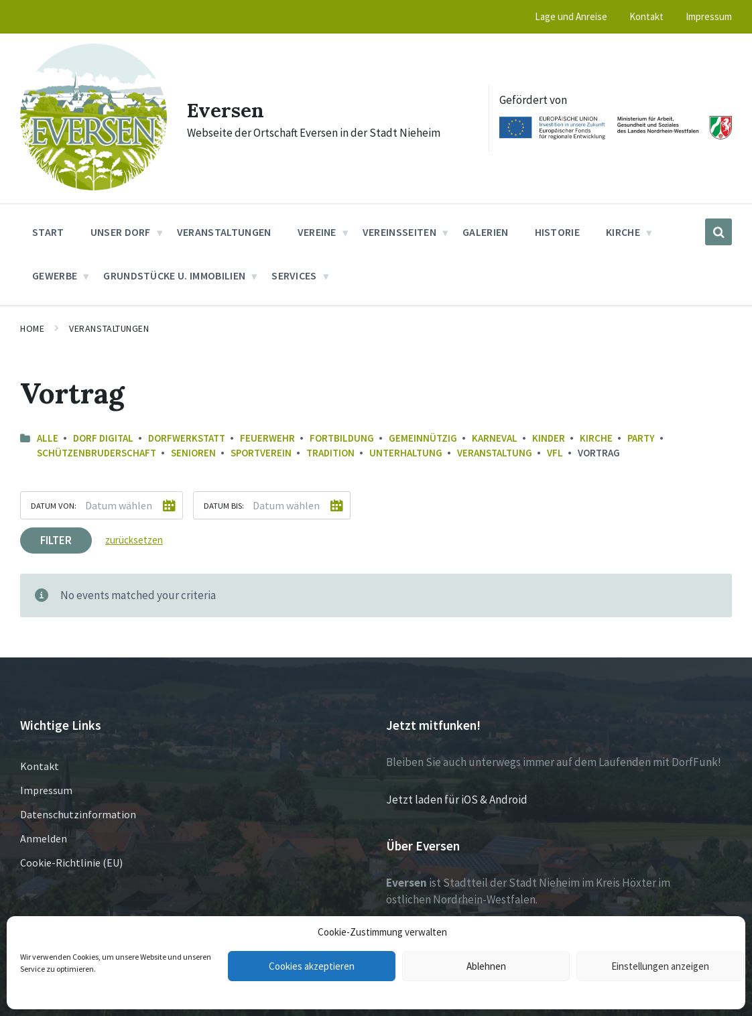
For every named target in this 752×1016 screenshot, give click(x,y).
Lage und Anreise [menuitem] (571, 16)
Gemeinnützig (423, 438)
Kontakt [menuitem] (646, 16)
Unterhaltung (405, 452)
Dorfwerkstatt (186, 438)
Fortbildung (342, 438)
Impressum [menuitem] (709, 16)
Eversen (226, 110)
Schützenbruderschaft (96, 452)
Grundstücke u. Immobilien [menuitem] (174, 275)
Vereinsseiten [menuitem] (399, 232)
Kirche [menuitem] (623, 232)
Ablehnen (486, 966)
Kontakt (39, 766)
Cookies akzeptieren (312, 966)
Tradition (330, 452)
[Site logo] (93, 186)
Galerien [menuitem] (485, 232)
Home (32, 328)
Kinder (548, 438)
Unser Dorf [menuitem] (120, 232)
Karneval (494, 438)
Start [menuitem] (48, 232)
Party (641, 438)
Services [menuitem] (294, 275)
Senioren (193, 452)
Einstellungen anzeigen (660, 966)
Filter (56, 540)
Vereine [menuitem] (317, 232)
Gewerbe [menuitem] (54, 275)
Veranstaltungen (109, 328)
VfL (555, 452)
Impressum (46, 790)
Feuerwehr (267, 438)
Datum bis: (224, 505)
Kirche (596, 438)
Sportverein (261, 452)
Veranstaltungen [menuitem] (224, 232)
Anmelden (43, 838)
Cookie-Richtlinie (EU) (71, 862)
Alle (47, 438)
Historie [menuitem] (557, 232)
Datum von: (53, 505)
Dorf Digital (103, 438)
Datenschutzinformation (78, 814)
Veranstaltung (494, 452)
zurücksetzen (134, 539)
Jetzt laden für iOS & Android (456, 799)
